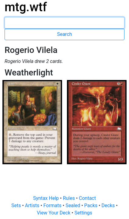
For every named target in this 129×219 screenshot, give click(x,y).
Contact (87, 198)
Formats (53, 205)
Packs (91, 205)
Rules (69, 198)
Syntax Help (46, 198)
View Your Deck (54, 213)
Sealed (73, 205)
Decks (109, 205)
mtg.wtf (26, 7)
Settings (83, 213)
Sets (16, 205)
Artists (32, 205)
